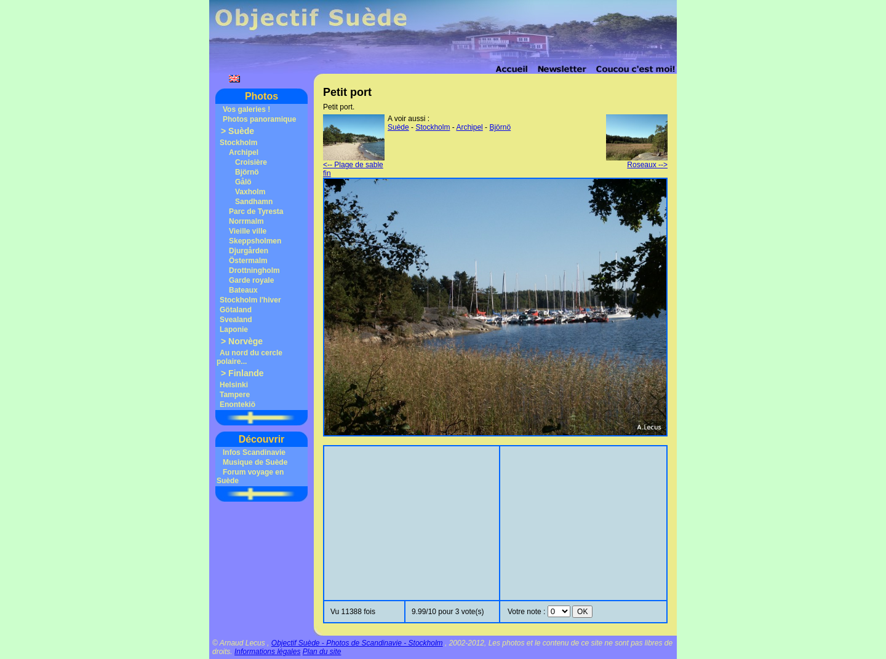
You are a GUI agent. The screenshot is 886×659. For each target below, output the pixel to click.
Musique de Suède (255, 462)
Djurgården (248, 251)
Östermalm (248, 260)
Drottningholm (254, 270)
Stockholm (238, 142)
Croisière (251, 162)
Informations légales (267, 651)
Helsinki (234, 385)
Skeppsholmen (255, 241)
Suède (241, 131)
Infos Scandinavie (254, 452)
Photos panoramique (259, 119)
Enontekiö (237, 404)
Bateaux (243, 290)
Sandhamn (254, 201)
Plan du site (322, 651)
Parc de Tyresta (256, 211)
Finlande (246, 373)
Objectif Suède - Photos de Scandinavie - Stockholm (357, 643)
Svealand (236, 319)
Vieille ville (247, 231)
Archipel (243, 152)
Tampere (235, 394)
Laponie (234, 329)
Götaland (236, 310)
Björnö (247, 172)
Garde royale (251, 280)
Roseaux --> (637, 161)
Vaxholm (250, 191)
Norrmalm (246, 221)
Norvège (245, 341)
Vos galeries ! (246, 109)
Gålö (243, 182)
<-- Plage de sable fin (354, 166)
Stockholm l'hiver (250, 300)
